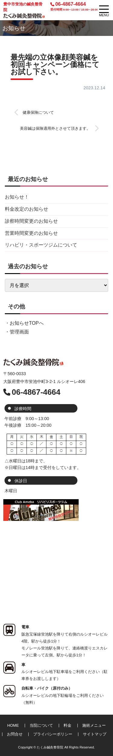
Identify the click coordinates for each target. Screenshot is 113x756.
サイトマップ (94, 734)
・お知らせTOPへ (24, 323)
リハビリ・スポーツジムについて (41, 244)
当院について (41, 725)
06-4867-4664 (74, 6)
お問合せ (15, 734)
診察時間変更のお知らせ (31, 221)
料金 (67, 725)
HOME (13, 725)
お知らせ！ (17, 196)
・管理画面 (17, 331)
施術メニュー (94, 725)
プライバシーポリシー (52, 734)
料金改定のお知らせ (26, 209)
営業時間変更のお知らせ (31, 233)
